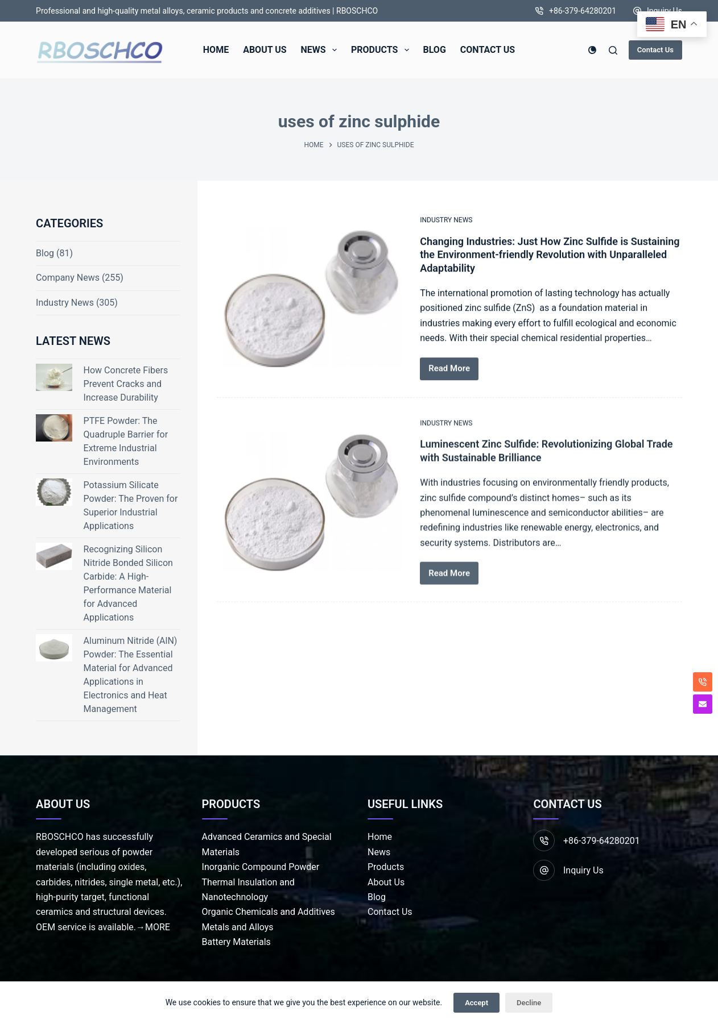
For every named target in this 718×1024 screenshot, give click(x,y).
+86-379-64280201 (582, 10)
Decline (529, 1002)
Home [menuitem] (216, 49)
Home (380, 836)
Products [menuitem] (382, 50)
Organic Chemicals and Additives (268, 911)
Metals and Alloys (238, 927)
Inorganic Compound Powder (261, 866)
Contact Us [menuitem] (487, 49)
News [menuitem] (321, 50)
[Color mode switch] (592, 50)
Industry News (446, 220)
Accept (476, 1002)
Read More (449, 369)
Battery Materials (236, 941)
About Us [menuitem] (264, 49)
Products (386, 866)
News (379, 852)
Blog (45, 253)
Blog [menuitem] (434, 49)
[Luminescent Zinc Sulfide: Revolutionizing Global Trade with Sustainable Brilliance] (310, 515)
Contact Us (655, 49)
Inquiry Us (664, 10)
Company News (68, 277)
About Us (386, 882)
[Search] (613, 50)
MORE (157, 927)
